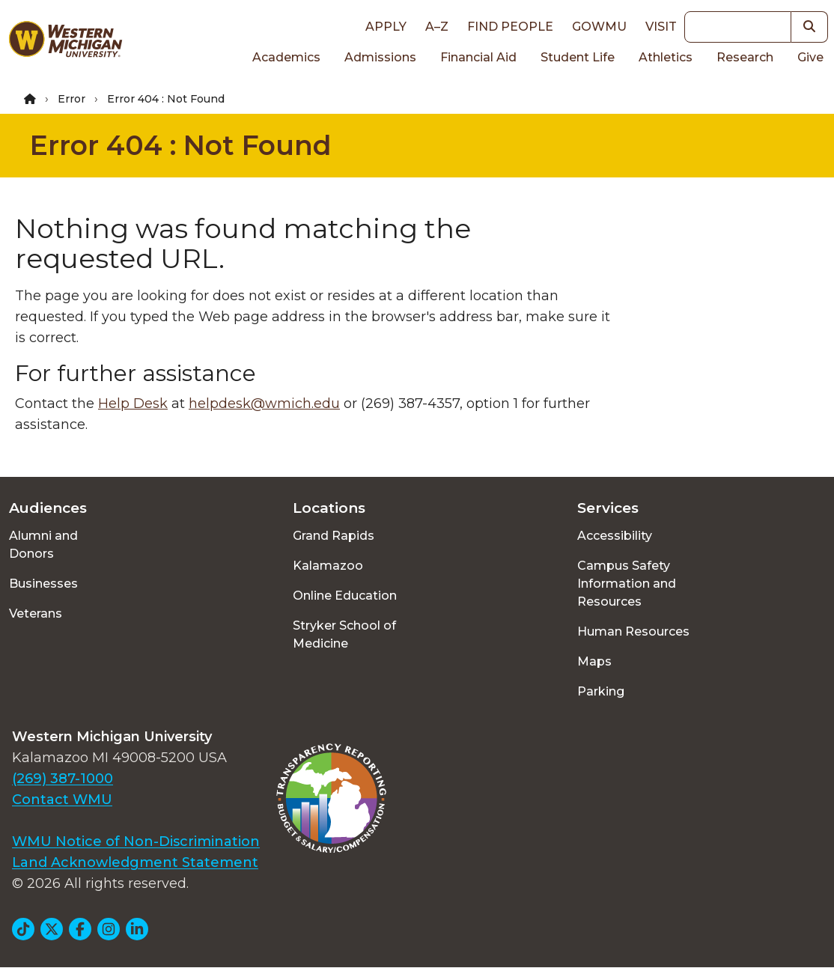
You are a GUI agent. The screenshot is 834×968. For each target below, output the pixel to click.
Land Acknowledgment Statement (135, 862)
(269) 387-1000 (62, 778)
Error (71, 99)
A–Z (436, 26)
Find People (510, 26)
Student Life (578, 57)
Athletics (666, 57)
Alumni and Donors (43, 545)
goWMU (599, 26)
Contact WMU (62, 799)
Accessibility (614, 536)
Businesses (43, 583)
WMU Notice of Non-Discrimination (136, 841)
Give (810, 57)
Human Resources (633, 631)
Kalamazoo (328, 565)
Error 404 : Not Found (181, 145)
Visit (661, 26)
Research (744, 57)
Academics (286, 57)
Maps (594, 661)
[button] (809, 27)
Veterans (35, 613)
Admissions (380, 57)
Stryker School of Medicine (344, 634)
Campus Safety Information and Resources (626, 583)
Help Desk (133, 403)
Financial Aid (478, 57)
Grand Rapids (333, 536)
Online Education (345, 595)
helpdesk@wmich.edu (264, 403)
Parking (600, 691)
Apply (386, 26)
